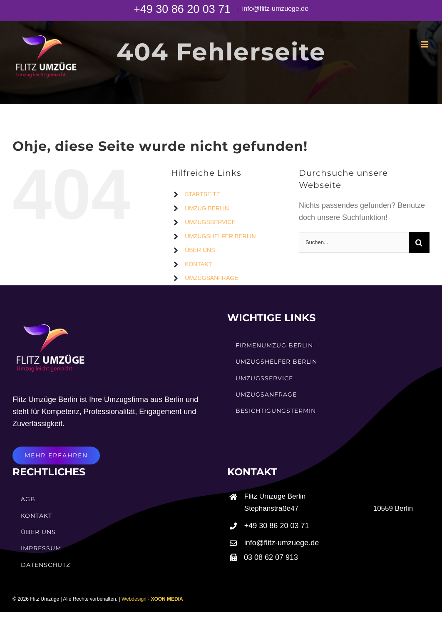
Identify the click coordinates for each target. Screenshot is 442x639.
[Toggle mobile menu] (425, 44)
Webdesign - (152, 599)
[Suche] (419, 242)
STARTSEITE (202, 194)
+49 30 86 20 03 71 (184, 9)
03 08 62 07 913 (271, 557)
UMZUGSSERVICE (210, 222)
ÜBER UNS (200, 250)
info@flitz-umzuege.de (274, 8)
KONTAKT (198, 264)
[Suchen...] (354, 242)
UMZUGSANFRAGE (211, 278)
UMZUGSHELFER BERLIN (220, 236)
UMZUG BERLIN (207, 208)
